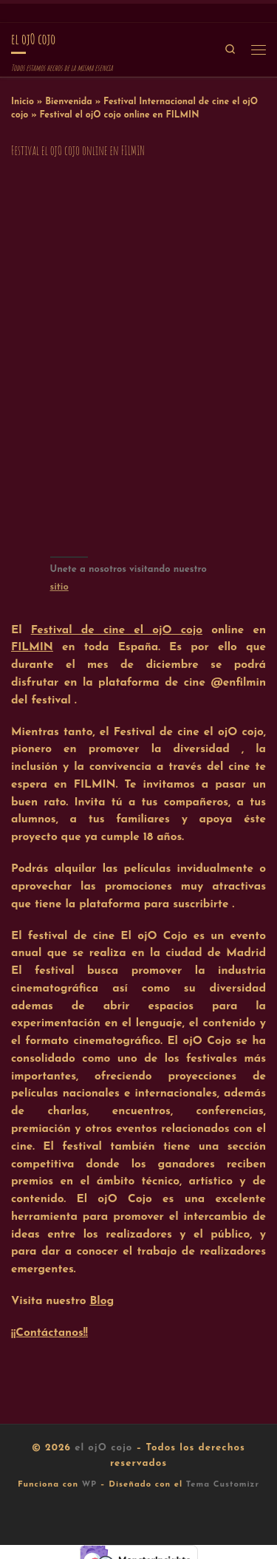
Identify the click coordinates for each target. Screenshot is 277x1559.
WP (90, 1485)
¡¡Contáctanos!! (49, 1333)
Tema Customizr (222, 1485)
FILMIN (32, 647)
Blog (101, 1301)
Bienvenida (68, 102)
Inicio (22, 102)
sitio (59, 587)
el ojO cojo (103, 1448)
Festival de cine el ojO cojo (116, 630)
